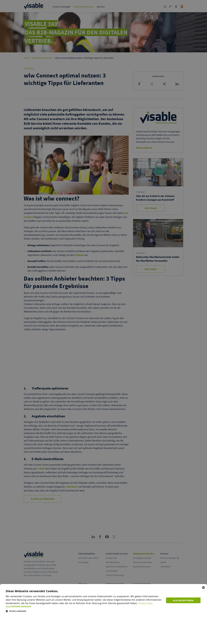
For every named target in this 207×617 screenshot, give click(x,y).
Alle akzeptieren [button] (184, 599)
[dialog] (103, 600)
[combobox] (203, 587)
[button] (84, 606)
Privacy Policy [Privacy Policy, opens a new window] (145, 603)
